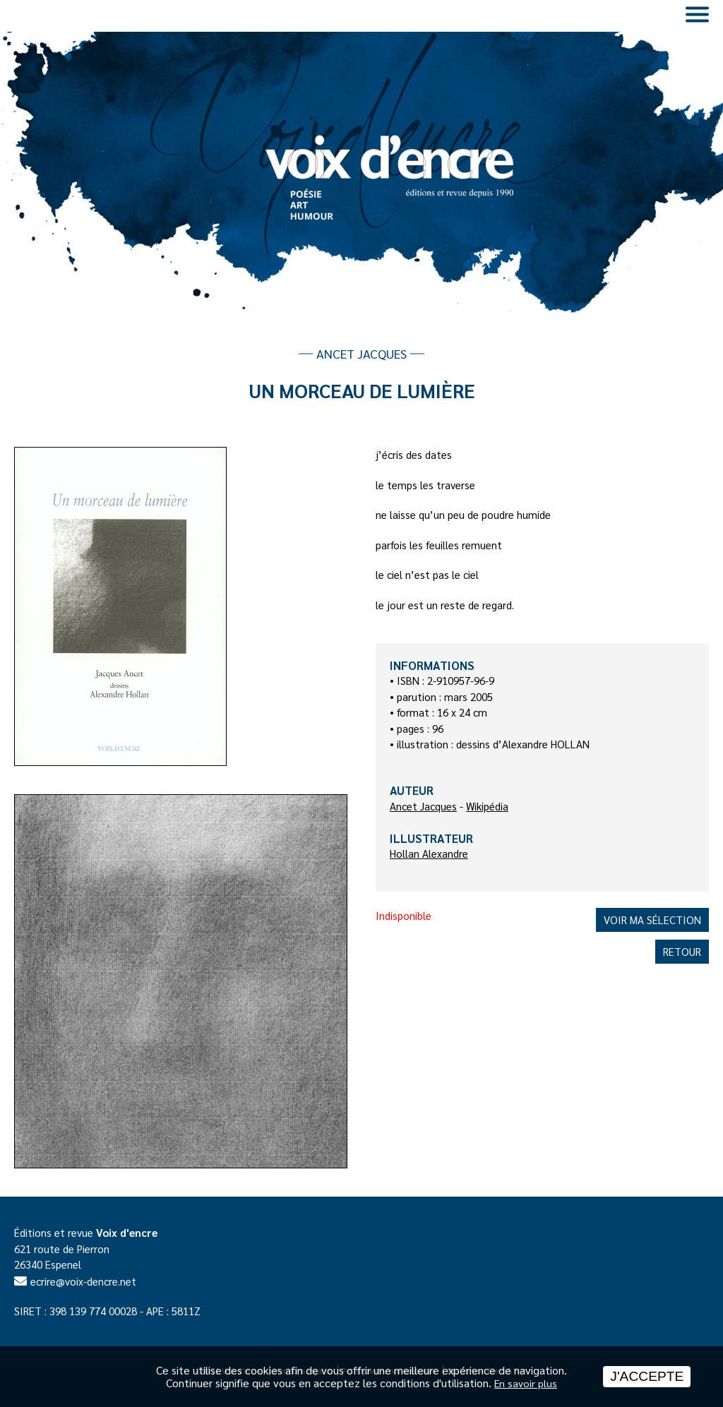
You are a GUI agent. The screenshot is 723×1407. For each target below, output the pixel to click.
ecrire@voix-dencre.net (83, 1281)
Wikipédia (487, 806)
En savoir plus (525, 1383)
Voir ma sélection (652, 919)
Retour (682, 951)
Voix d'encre (126, 1232)
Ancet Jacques (423, 806)
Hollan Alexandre (429, 853)
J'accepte (646, 1376)
